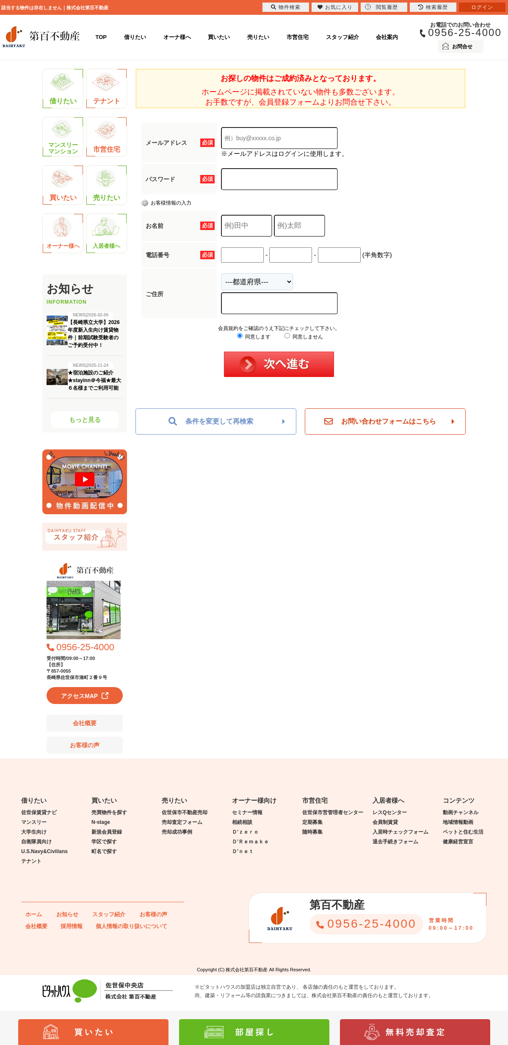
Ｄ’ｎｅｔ (243, 851)
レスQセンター (390, 812)
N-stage (100, 822)
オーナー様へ (63, 233)
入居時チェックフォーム (400, 832)
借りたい (135, 37)
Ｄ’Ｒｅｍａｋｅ (250, 842)
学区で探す (104, 842)
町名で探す (104, 851)
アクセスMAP (79, 696)
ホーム (33, 914)
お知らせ (67, 914)
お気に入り (335, 7)
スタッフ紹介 (342, 37)
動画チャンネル (460, 812)
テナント (106, 88)
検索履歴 (433, 7)
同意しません (303, 337)
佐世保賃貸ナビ (39, 812)
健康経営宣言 (458, 842)
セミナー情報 (247, 812)
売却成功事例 (177, 832)
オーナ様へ (177, 37)
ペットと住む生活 (463, 832)
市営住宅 (298, 37)
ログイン (482, 7)
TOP (101, 37)
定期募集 (312, 822)
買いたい (219, 37)
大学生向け (34, 832)
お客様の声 (84, 745)
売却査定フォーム (182, 822)
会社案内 (387, 37)
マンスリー (34, 822)
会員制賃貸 (385, 822)
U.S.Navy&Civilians (44, 851)
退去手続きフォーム (395, 842)
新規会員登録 (106, 832)
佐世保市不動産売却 (184, 812)
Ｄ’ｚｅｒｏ (245, 832)
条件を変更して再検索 (210, 421)
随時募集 (312, 832)
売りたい (258, 37)
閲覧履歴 (381, 7)
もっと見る (85, 419)
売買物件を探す (109, 812)
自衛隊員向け (36, 842)
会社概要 (85, 723)
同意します (254, 337)
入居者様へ (106, 233)
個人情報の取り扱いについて (131, 926)
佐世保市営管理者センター (332, 812)
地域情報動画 (458, 822)
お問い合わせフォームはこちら (380, 421)
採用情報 (72, 926)
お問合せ (462, 47)
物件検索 (286, 7)
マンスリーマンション (63, 137)
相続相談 (242, 822)
